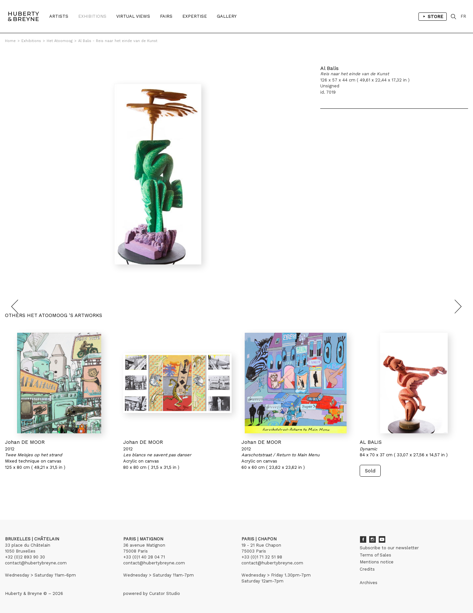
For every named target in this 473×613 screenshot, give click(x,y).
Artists (58, 16)
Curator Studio (164, 593)
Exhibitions (92, 16)
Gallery (226, 16)
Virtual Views (133, 16)
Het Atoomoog (60, 41)
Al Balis (329, 68)
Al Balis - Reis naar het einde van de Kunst (117, 41)
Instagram (372, 539)
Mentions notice (377, 561)
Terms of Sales (375, 555)
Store (432, 16)
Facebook (363, 539)
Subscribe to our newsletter (389, 547)
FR (463, 16)
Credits (367, 569)
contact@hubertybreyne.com (36, 562)
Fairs (166, 16)
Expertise (194, 16)
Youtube (382, 539)
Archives (368, 582)
